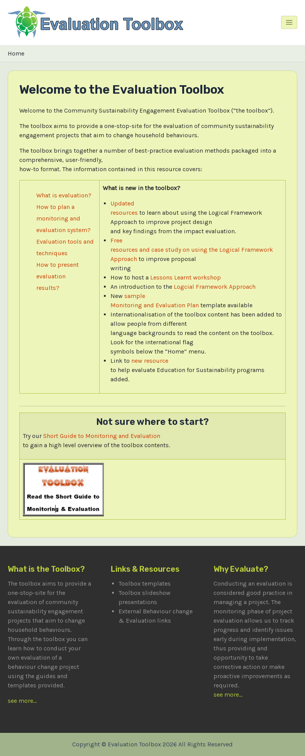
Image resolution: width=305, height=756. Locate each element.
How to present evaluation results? (57, 276)
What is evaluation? (64, 195)
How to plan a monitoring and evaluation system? (63, 218)
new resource (149, 360)
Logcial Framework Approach (215, 286)
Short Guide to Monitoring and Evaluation (101, 435)
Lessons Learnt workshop (185, 277)
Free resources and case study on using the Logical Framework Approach (191, 250)
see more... (22, 700)
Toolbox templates (145, 583)
